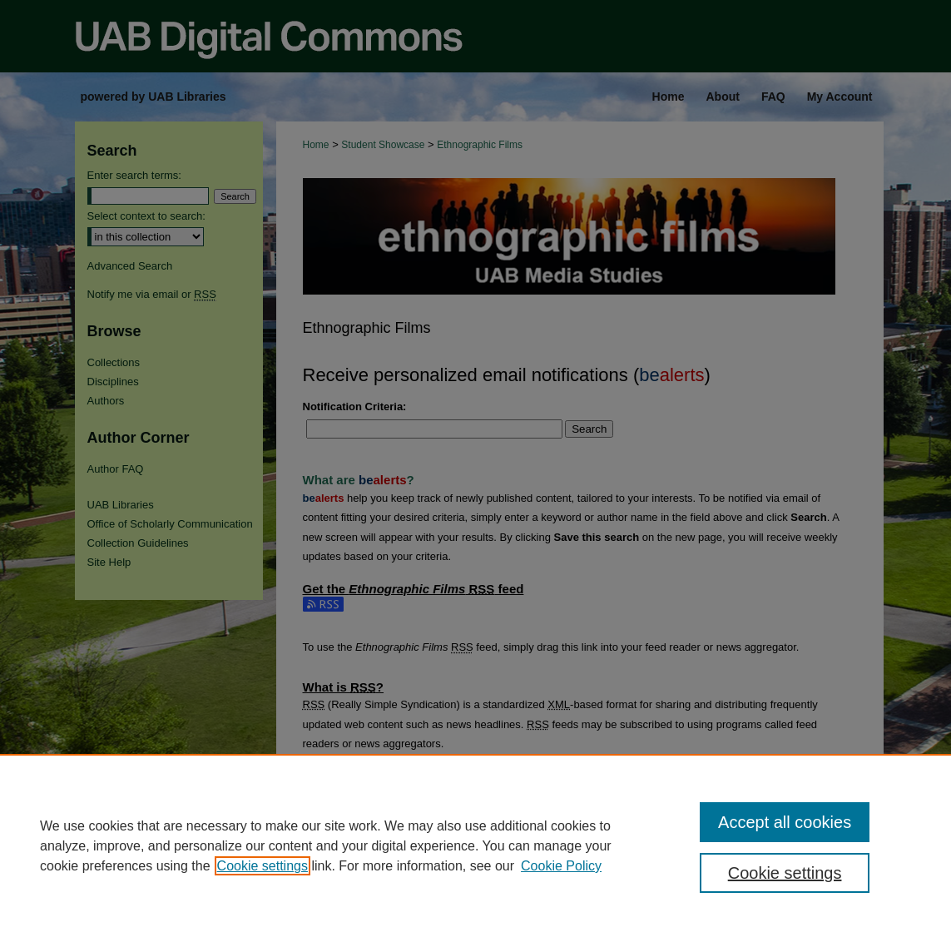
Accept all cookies (784, 822)
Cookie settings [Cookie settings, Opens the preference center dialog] (785, 873)
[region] (475, 845)
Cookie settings (262, 866)
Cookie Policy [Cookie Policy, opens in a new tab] (561, 866)
